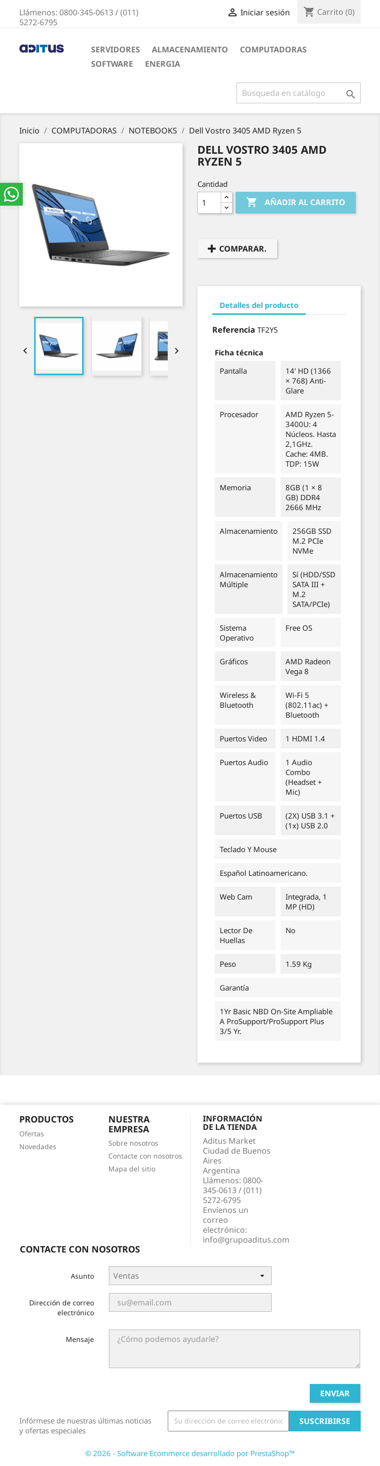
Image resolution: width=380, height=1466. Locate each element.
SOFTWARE (112, 63)
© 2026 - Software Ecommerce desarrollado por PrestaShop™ (190, 1453)
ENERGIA (162, 63)
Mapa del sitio (131, 1168)
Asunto (82, 1276)
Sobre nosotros (133, 1143)
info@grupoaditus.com (246, 1239)
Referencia (233, 330)
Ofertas (31, 1133)
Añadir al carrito (295, 202)
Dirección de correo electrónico (61, 1307)
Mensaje (80, 1339)
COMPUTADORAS (273, 49)
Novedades (37, 1146)
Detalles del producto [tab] (259, 305)
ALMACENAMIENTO (190, 49)
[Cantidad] (209, 203)
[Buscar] (299, 93)
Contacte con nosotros (145, 1156)
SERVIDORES (115, 49)
